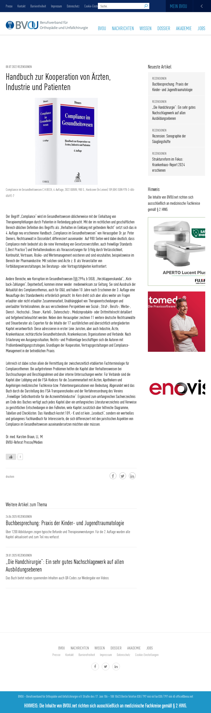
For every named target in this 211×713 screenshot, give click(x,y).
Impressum (56, 6)
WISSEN (146, 28)
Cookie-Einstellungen (95, 6)
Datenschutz (73, 6)
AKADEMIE (184, 28)
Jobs (201, 28)
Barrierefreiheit (38, 6)
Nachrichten (123, 28)
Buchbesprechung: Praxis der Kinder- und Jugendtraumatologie (65, 523)
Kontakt (21, 6)
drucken (10, 476)
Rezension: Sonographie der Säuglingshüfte (169, 138)
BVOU (102, 28)
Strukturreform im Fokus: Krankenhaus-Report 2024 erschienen (168, 164)
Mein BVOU (190, 6)
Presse (9, 6)
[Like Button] (11, 457)
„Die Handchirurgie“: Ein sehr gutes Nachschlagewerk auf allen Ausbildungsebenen (65, 565)
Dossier (163, 28)
